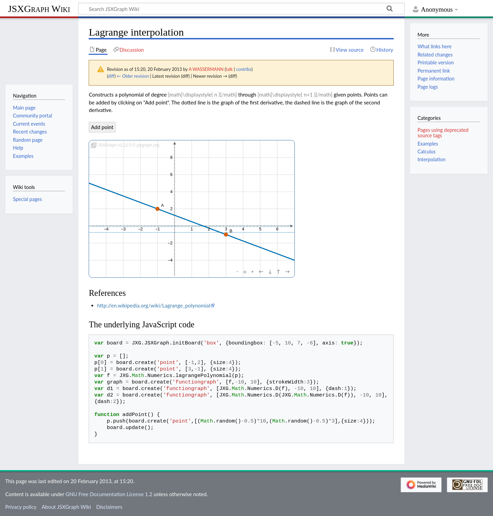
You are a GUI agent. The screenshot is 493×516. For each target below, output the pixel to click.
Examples (427, 144)
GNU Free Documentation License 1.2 (108, 494)
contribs (243, 69)
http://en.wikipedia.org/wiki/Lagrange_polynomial (153, 305)
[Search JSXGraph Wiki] (241, 8)
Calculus (426, 151)
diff (111, 76)
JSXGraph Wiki (39, 8)
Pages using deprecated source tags (442, 132)
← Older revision (133, 76)
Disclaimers (109, 507)
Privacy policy (20, 507)
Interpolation (431, 159)
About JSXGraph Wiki (66, 507)
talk (229, 69)
